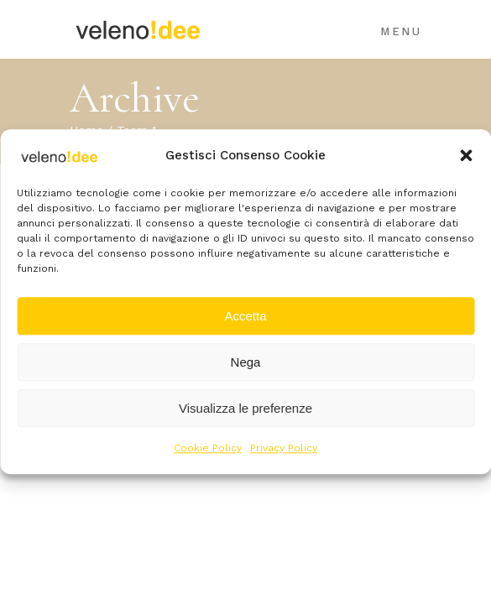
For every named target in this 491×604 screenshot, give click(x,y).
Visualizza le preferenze (245, 408)
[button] (465, 155)
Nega (246, 362)
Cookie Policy (208, 449)
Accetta (245, 316)
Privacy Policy (283, 449)
